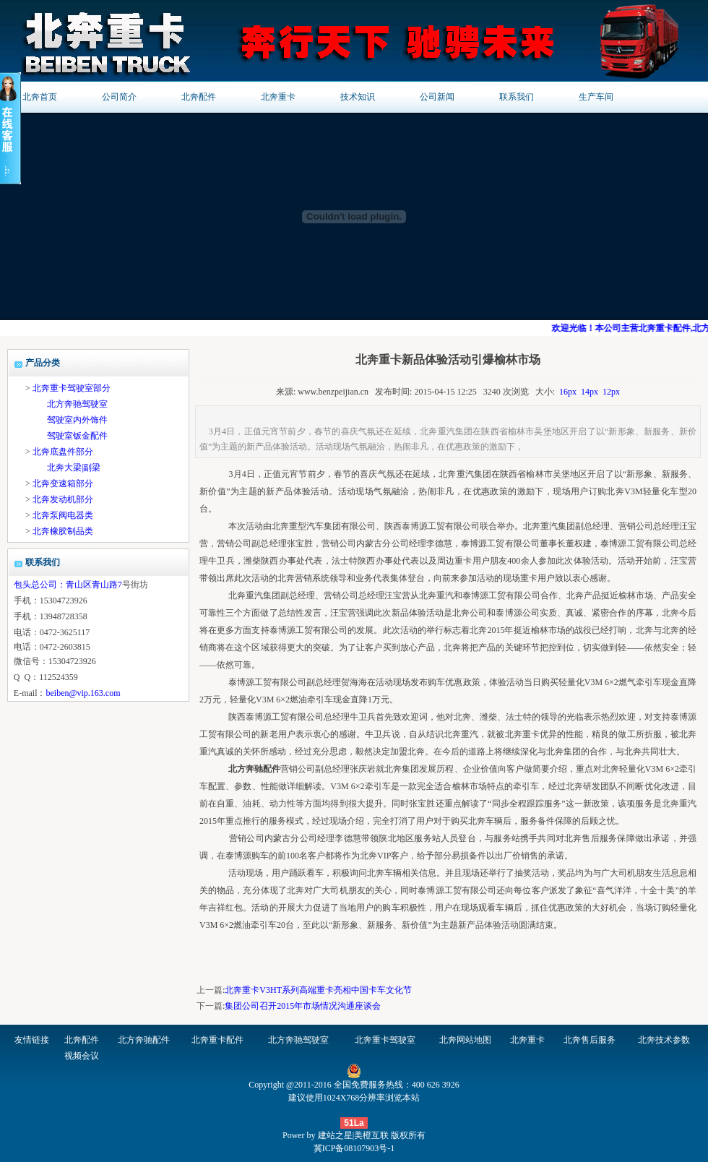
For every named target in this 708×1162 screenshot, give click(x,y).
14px (589, 392)
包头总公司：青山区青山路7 (68, 585)
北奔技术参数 (664, 1040)
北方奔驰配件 (144, 1040)
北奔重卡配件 (217, 1040)
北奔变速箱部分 (63, 483)
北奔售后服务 (590, 1040)
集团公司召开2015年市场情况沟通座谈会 (303, 1006)
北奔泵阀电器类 (63, 515)
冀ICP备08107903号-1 (354, 1148)
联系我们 (516, 97)
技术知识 (357, 97)
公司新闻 (437, 97)
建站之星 (335, 1135)
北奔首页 (39, 97)
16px (568, 392)
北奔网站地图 (465, 1040)
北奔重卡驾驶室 (385, 1040)
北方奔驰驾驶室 (77, 404)
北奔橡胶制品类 (63, 531)
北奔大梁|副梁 (73, 467)
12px (611, 392)
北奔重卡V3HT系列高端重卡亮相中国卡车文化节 (318, 990)
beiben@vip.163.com (83, 693)
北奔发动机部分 (63, 499)
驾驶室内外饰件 (77, 420)
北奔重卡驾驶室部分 (72, 388)
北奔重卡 (278, 97)
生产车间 (596, 97)
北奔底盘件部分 (63, 452)
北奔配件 (198, 97)
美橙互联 (371, 1135)
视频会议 (81, 1056)
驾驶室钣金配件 (77, 436)
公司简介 (119, 97)
